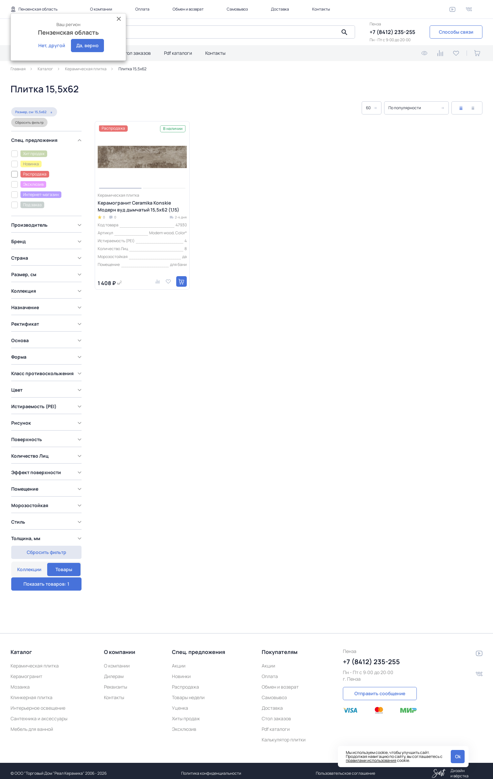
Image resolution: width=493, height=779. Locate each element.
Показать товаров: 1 (46, 566)
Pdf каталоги (178, 53)
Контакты (321, 9)
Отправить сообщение (379, 688)
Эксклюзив (184, 724)
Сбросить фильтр (29, 136)
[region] (48, 346)
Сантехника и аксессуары (39, 713)
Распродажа (185, 682)
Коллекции (29, 109)
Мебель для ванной (32, 724)
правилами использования (371, 760)
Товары (63, 109)
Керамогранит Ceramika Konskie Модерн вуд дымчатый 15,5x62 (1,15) (138, 206)
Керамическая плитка (35, 661)
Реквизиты (115, 682)
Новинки (181, 671)
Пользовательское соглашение (345, 768)
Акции (178, 661)
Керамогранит (26, 671)
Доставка (280, 9)
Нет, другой (51, 45)
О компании (101, 9)
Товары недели (188, 692)
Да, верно (87, 45)
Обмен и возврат (188, 9)
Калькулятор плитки (284, 734)
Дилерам (114, 671)
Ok (458, 756)
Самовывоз (237, 9)
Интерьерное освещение (38, 703)
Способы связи (456, 32)
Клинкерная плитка (31, 692)
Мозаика (20, 682)
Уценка (180, 703)
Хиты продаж (186, 713)
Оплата (142, 9)
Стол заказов (136, 53)
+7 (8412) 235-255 (392, 32)
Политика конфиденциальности (211, 768)
